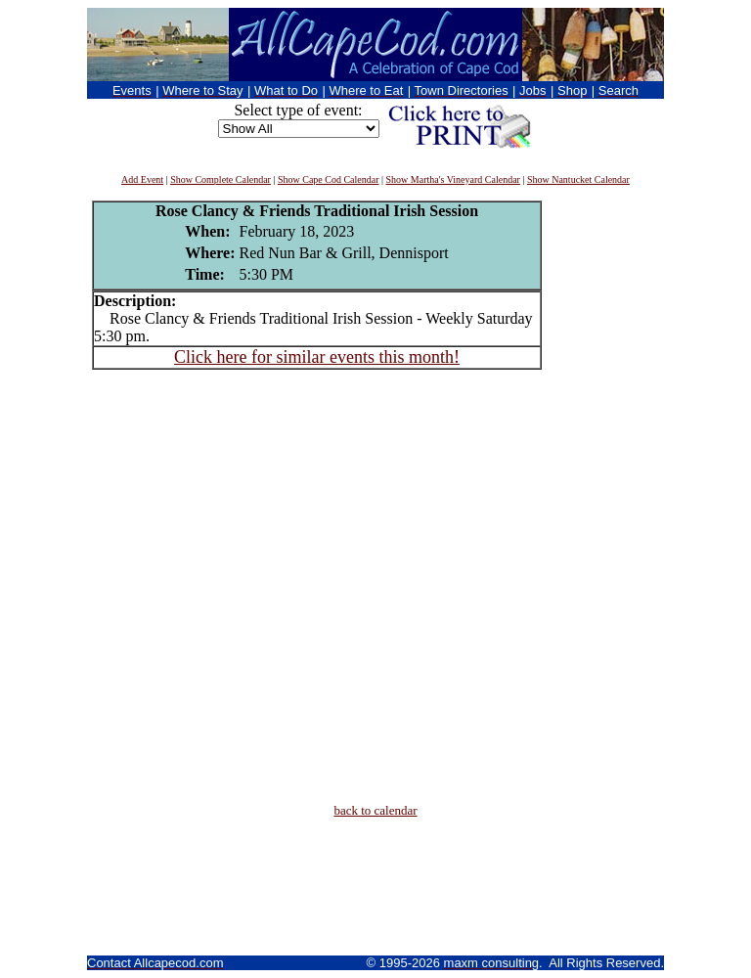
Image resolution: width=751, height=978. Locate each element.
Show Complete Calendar (220, 179)
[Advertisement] (600, 493)
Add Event (142, 179)
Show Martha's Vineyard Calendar (453, 179)
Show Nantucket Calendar (578, 179)
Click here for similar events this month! (317, 357)
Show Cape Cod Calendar (328, 179)
